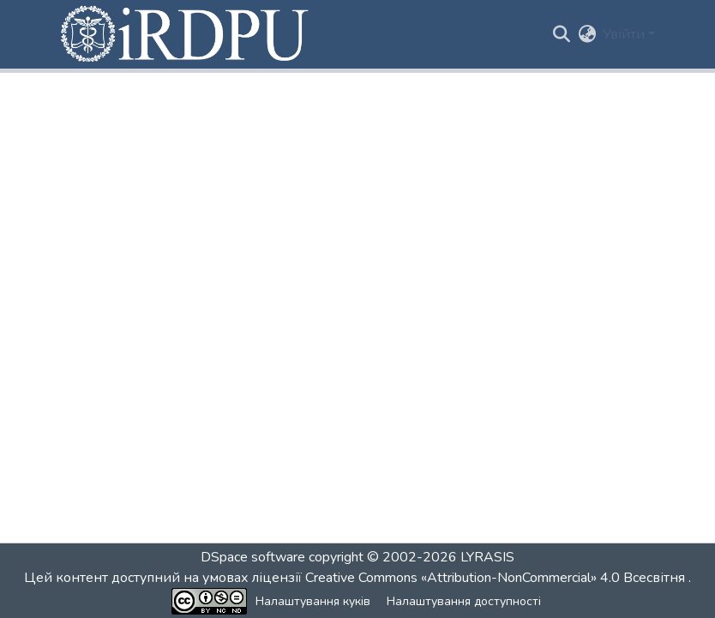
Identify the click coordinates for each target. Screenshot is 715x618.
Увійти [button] (625, 34)
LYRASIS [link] (487, 557)
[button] (186, 34)
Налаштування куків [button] (312, 601)
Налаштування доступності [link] (464, 601)
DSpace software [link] (253, 557)
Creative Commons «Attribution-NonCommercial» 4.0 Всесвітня (496, 577)
